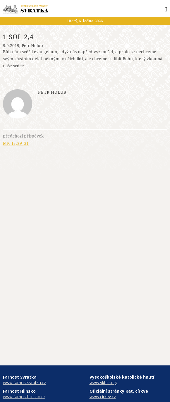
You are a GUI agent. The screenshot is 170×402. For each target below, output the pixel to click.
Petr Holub (32, 45)
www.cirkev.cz (103, 396)
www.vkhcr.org (103, 382)
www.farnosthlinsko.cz (24, 396)
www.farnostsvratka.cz (24, 382)
